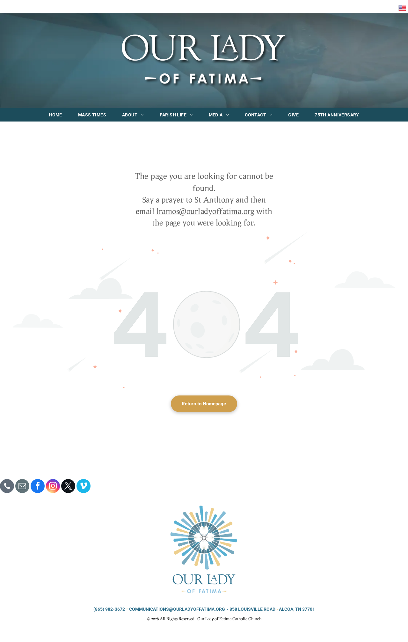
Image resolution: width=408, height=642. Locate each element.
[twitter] (68, 487)
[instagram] (53, 487)
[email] (22, 487)
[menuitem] (55, 115)
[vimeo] (83, 487)
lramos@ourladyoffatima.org (205, 211)
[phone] (7, 487)
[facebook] (38, 487)
